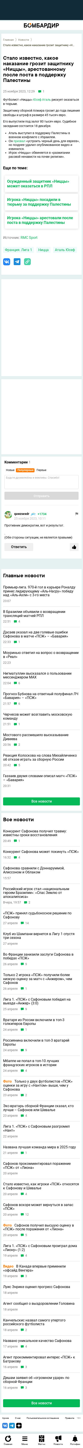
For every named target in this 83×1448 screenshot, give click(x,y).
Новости (23, 39)
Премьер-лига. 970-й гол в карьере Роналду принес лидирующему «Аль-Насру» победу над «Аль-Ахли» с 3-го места (39, 591)
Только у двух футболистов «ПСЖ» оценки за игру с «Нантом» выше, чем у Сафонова (38, 1085)
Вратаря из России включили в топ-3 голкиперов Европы (33, 1022)
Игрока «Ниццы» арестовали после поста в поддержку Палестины (40, 220)
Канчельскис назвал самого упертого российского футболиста (34, 1322)
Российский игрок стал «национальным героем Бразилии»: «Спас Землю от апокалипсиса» (36, 893)
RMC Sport (29, 238)
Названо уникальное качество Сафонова (37, 1341)
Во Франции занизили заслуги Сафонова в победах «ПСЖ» (38, 956)
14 (27, 923)
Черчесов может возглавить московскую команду (37, 716)
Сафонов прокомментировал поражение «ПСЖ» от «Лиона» (37, 1165)
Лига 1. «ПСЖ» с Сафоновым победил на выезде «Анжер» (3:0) (37, 1001)
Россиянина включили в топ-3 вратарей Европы (36, 1042)
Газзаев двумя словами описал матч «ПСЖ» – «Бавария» (40, 778)
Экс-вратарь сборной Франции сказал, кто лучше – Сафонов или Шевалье (38, 1108)
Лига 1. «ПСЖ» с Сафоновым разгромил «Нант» (36, 1128)
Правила (69, 1418)
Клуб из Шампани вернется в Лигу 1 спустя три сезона (39, 936)
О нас (18, 1418)
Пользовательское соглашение (43, 1418)
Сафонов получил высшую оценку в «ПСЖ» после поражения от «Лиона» (38, 1227)
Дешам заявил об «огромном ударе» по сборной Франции (36, 1380)
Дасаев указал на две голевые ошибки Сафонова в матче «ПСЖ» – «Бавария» (35, 634)
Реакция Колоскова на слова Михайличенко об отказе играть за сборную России (40, 757)
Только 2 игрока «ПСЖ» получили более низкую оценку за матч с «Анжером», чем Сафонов (37, 979)
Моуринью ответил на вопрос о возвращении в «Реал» (41, 655)
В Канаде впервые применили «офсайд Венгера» (34, 1268)
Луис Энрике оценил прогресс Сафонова (36, 1287)
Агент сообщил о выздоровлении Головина (39, 1304)
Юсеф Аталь (42, 99)
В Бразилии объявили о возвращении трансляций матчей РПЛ (34, 614)
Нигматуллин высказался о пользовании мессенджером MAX (37, 675)
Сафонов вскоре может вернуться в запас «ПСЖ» (38, 1207)
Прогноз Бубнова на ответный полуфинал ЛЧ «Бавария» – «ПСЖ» (40, 696)
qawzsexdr (21, 514)
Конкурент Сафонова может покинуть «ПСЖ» (41, 852)
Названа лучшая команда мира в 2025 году (39, 1147)
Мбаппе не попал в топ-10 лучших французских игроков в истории (31, 1063)
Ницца (43, 250)
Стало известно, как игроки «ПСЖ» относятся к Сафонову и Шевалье (41, 1186)
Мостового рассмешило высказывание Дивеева (35, 737)
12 (27, 1214)
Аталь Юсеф (65, 250)
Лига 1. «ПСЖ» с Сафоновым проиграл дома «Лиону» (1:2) (40, 1248)
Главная (8, 39)
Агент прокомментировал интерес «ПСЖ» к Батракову (39, 1359)
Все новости (41, 801)
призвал (19, 141)
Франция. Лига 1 (18, 250)
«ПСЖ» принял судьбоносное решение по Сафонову (37, 915)
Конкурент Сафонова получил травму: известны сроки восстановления (35, 833)
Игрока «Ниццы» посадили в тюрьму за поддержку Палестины (39, 202)
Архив (5, 1418)
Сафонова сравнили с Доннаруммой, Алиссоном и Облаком (33, 870)
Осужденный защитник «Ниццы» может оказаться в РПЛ (38, 183)
